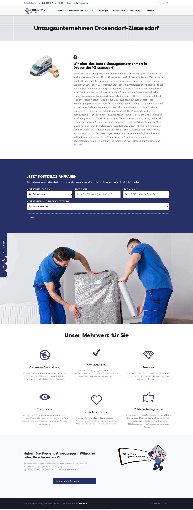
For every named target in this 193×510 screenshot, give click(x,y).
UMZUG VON (81, 189)
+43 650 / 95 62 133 (64, 3)
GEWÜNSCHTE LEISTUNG (39, 189)
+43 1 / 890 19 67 (47, 3)
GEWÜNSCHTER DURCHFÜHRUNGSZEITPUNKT (48, 201)
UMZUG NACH (130, 189)
